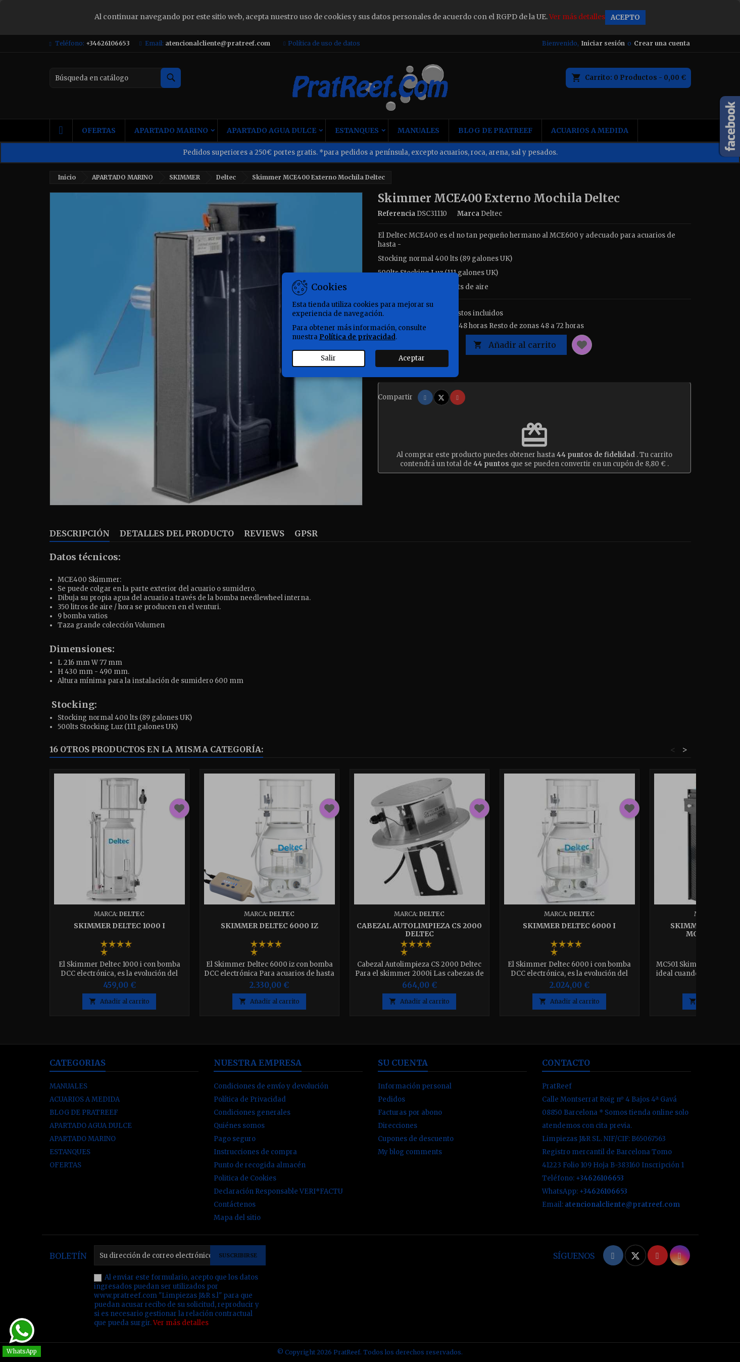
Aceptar (412, 358)
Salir (328, 358)
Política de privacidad (357, 337)
